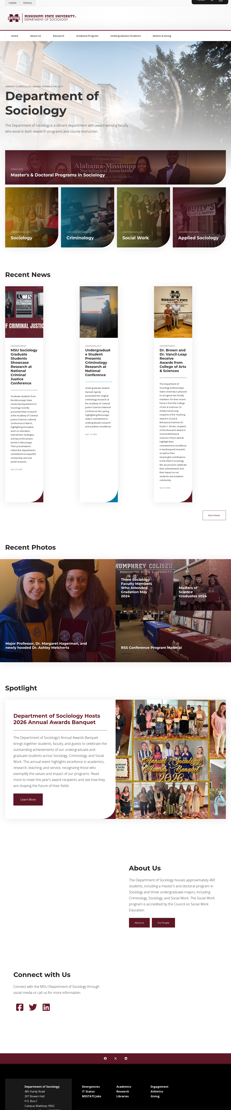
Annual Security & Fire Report (164, 1047)
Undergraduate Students (125, 36)
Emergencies (91, 1014)
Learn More (31, 726)
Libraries (122, 1024)
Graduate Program (87, 36)
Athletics (157, 1019)
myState (14, 2)
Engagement (159, 1014)
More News (214, 442)
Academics (123, 1014)
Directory (29, 2)
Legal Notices (140, 1047)
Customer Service (91, 1047)
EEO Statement (110, 1047)
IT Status (88, 1019)
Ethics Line (125, 1047)
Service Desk (121, 1081)
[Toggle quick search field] (223, 3)
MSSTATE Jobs (91, 1024)
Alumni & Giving (162, 36)
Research (58, 36)
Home (14, 36)
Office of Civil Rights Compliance (98, 1069)
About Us (35, 36)
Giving (155, 1024)
